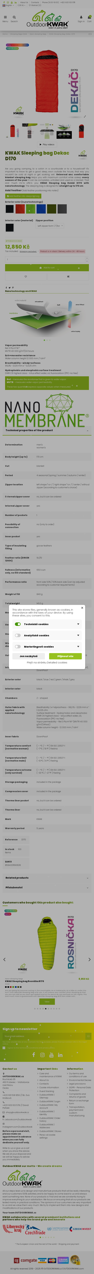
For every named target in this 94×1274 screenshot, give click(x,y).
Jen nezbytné (29, 656)
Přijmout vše (65, 656)
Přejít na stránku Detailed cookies (47, 662)
